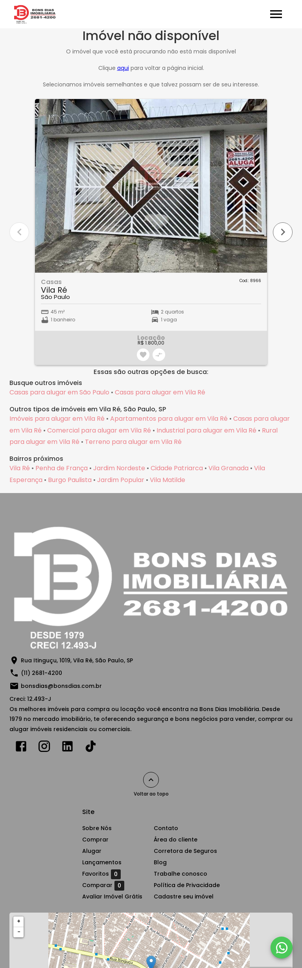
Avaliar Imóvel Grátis (112, 896)
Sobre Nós (97, 828)
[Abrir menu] (276, 14)
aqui (123, 68)
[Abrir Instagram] (44, 748)
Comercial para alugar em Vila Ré (99, 430)
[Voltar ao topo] (151, 780)
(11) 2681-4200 (41, 673)
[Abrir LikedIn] (67, 748)
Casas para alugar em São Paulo (59, 392)
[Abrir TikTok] (91, 748)
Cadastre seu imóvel (184, 896)
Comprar (95, 839)
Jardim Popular (120, 479)
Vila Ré (19, 468)
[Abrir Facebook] (21, 748)
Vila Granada (228, 468)
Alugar (91, 851)
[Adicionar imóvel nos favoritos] (143, 354)
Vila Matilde (167, 479)
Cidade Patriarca (177, 468)
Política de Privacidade (187, 885)
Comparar (103, 885)
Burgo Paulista (70, 479)
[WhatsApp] (282, 948)
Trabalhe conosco (180, 874)
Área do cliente (175, 839)
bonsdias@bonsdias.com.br (61, 686)
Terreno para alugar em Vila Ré (133, 441)
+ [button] (18, 921)
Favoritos (101, 874)
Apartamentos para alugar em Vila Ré (169, 418)
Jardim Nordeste (119, 468)
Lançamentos (102, 862)
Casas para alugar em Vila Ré (160, 392)
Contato (166, 828)
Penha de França (61, 468)
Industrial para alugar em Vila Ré (206, 430)
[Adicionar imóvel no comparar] (159, 354)
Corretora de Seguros (185, 851)
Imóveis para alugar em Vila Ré (57, 418)
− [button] (18, 932)
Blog (160, 862)
